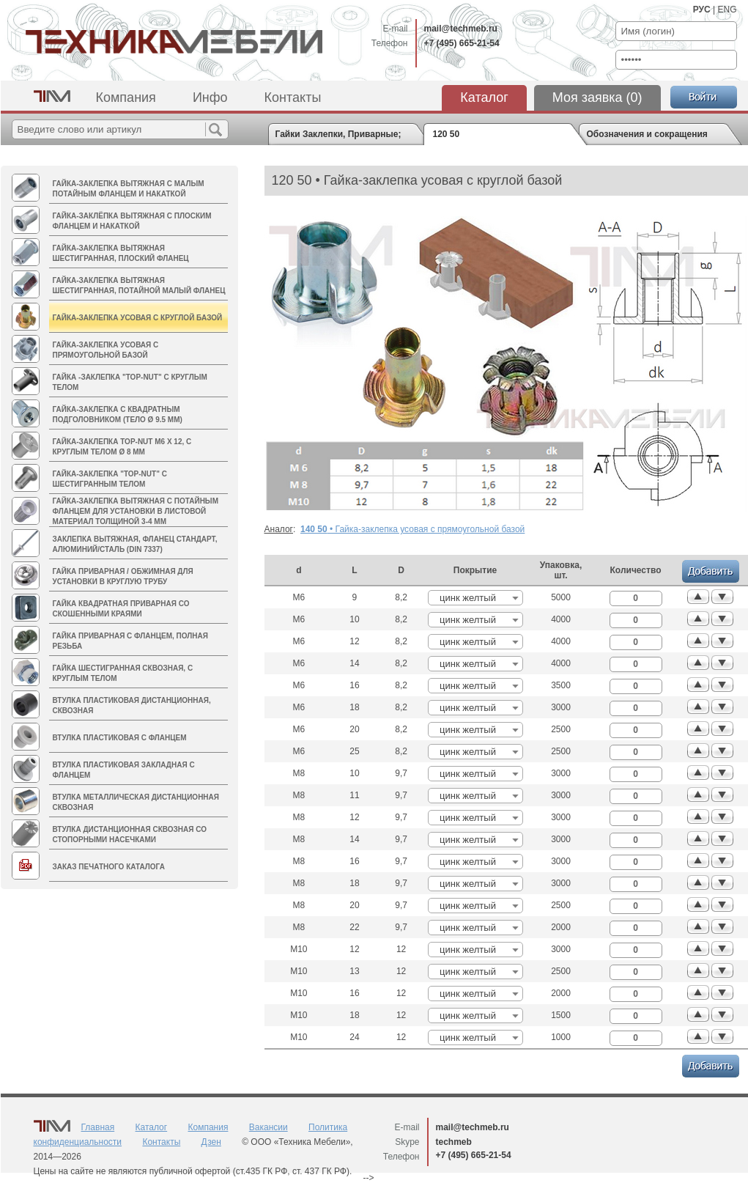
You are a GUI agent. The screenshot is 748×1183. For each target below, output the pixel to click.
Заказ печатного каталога (109, 867)
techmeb (454, 1142)
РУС (702, 9)
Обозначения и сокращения (647, 134)
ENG (726, 9)
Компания (126, 97)
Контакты (293, 97)
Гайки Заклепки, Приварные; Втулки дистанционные (338, 134)
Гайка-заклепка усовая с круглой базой (138, 318)
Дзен (211, 1142)
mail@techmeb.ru (460, 28)
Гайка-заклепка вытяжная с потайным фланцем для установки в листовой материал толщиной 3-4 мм (136, 511)
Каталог (484, 97)
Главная (98, 1127)
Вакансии (268, 1127)
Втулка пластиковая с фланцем (120, 738)
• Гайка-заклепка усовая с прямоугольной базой (412, 529)
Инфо (210, 97)
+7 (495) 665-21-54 (462, 43)
